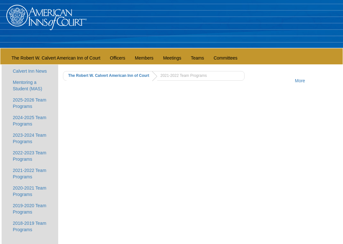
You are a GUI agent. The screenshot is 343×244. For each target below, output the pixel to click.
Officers (117, 58)
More (300, 80)
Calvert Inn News (30, 71)
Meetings (172, 58)
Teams (197, 58)
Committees (226, 58)
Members (144, 58)
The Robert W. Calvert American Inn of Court (56, 58)
